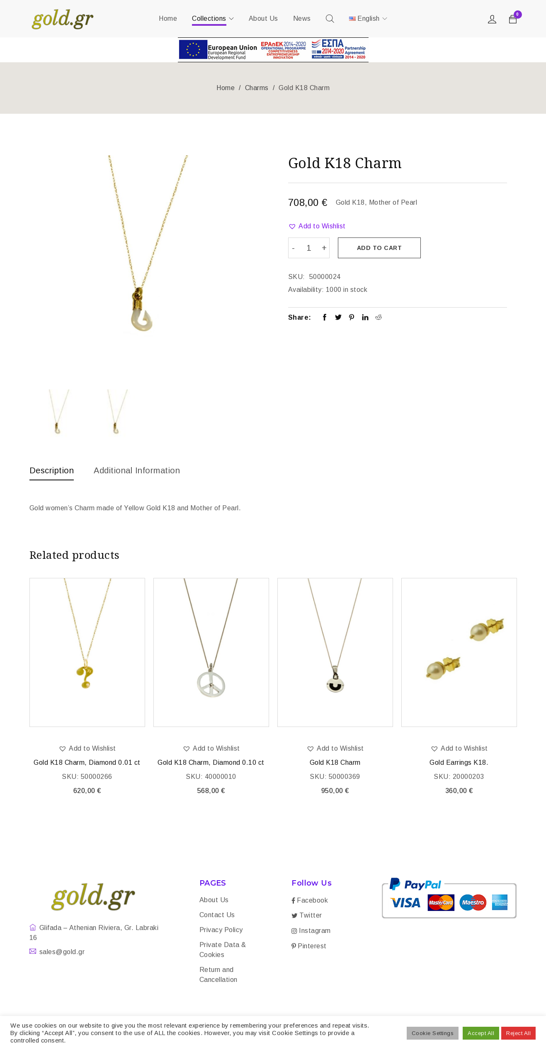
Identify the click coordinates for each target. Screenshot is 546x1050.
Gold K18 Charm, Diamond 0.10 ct (211, 762)
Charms (257, 87)
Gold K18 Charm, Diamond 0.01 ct (87, 762)
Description (51, 470)
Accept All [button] (481, 1033)
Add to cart (379, 248)
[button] (317, 226)
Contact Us (217, 914)
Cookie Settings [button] (433, 1033)
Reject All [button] (518, 1033)
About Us (214, 899)
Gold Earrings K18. (459, 762)
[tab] (51, 472)
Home (225, 87)
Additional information (137, 470)
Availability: (306, 289)
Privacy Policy (221, 929)
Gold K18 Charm (335, 762)
